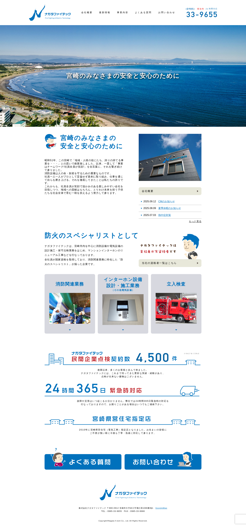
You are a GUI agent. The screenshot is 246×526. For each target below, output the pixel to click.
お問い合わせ (166, 12)
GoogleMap (161, 508)
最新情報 (104, 12)
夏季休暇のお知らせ (169, 208)
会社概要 (87, 12)
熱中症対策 (164, 215)
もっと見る (195, 221)
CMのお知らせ (166, 201)
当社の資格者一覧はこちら (159, 263)
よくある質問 (143, 12)
